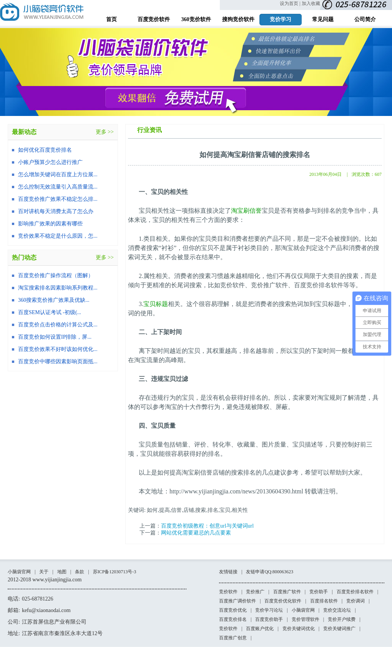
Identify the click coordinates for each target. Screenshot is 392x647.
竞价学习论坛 (269, 610)
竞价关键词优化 (298, 628)
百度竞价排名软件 (355, 591)
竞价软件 (228, 591)
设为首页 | (290, 3)
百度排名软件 (324, 601)
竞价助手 (318, 591)
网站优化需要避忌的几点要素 (196, 533)
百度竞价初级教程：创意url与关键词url (207, 526)
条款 (79, 571)
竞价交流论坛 (337, 610)
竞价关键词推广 (339, 628)
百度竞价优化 (233, 610)
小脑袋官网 (19, 571)
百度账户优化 (260, 628)
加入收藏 (311, 3)
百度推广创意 (233, 637)
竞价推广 (255, 591)
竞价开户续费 (341, 619)
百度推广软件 (287, 591)
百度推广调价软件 (237, 601)
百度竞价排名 (233, 619)
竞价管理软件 (305, 619)
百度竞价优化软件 (282, 601)
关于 (43, 571)
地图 (61, 571)
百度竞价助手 (269, 619)
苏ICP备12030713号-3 (114, 571)
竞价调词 (355, 601)
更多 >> (105, 132)
